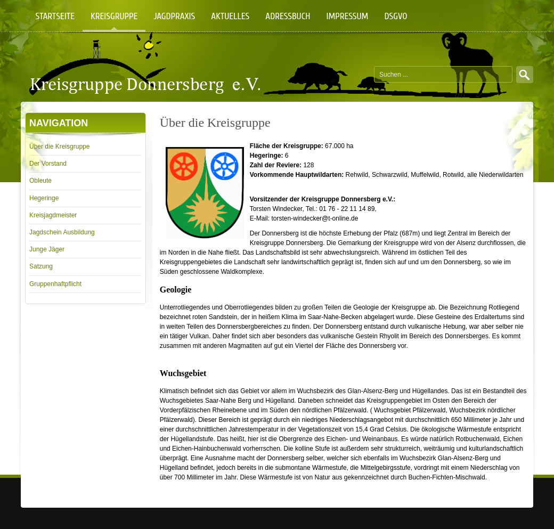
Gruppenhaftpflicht (55, 284)
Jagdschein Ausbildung (62, 232)
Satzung (41, 266)
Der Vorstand (48, 163)
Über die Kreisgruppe (59, 146)
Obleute (40, 180)
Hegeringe (44, 198)
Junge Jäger (46, 249)
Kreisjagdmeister (53, 215)
